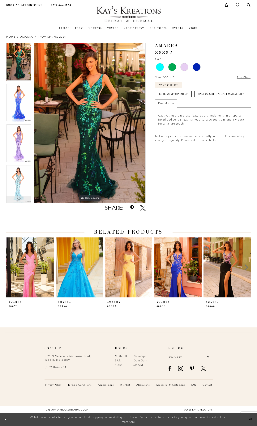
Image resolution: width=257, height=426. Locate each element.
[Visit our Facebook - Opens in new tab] (170, 368)
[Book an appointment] (24, 5)
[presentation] (30, 267)
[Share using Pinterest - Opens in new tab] (132, 208)
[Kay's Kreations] (128, 14)
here (132, 422)
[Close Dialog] (5, 419)
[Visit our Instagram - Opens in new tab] (181, 369)
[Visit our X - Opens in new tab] (203, 368)
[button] (226, 5)
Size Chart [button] (243, 77)
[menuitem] (24, 5)
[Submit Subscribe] (210, 357)
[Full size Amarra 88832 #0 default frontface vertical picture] (89, 123)
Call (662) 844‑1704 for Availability (182, 104)
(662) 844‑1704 (55, 367)
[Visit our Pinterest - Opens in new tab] (192, 368)
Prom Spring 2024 (52, 36)
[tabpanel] (19, 63)
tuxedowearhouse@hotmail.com (66, 410)
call (193, 150)
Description (166, 113)
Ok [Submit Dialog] (251, 419)
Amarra (26, 36)
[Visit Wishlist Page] (237, 5)
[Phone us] (60, 5)
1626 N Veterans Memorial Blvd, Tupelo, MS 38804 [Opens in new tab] (68, 358)
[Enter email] (190, 357)
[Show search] (248, 5)
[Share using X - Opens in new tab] (143, 208)
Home (10, 36)
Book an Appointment (173, 95)
